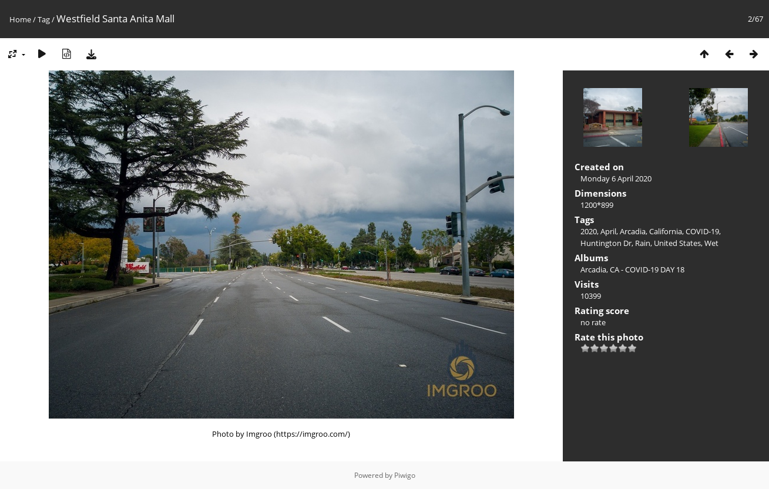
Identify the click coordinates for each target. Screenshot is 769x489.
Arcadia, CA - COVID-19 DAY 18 (632, 269)
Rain (642, 243)
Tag (44, 19)
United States (677, 243)
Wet (711, 243)
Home (20, 19)
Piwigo (404, 475)
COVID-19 (702, 231)
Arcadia (633, 231)
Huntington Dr (606, 243)
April (608, 231)
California (665, 231)
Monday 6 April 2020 (616, 178)
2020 (588, 231)
